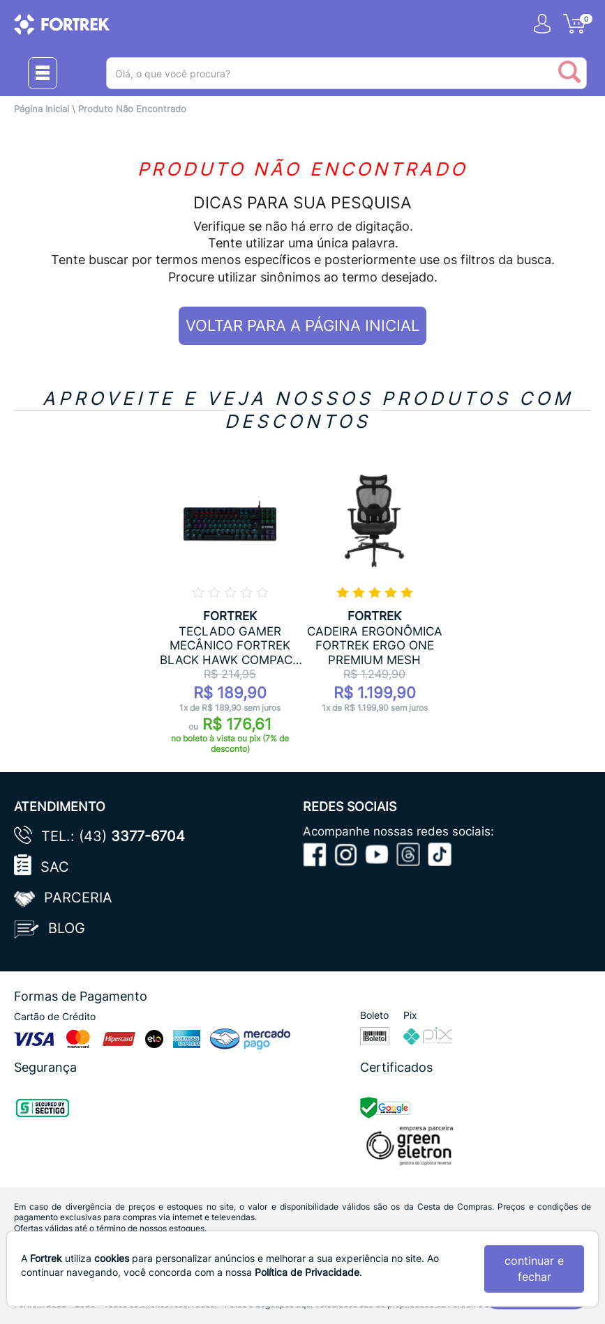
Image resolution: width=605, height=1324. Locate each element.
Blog (66, 928)
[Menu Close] (42, 73)
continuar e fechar (534, 1269)
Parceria (78, 897)
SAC (54, 867)
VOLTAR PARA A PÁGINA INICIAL (302, 325)
